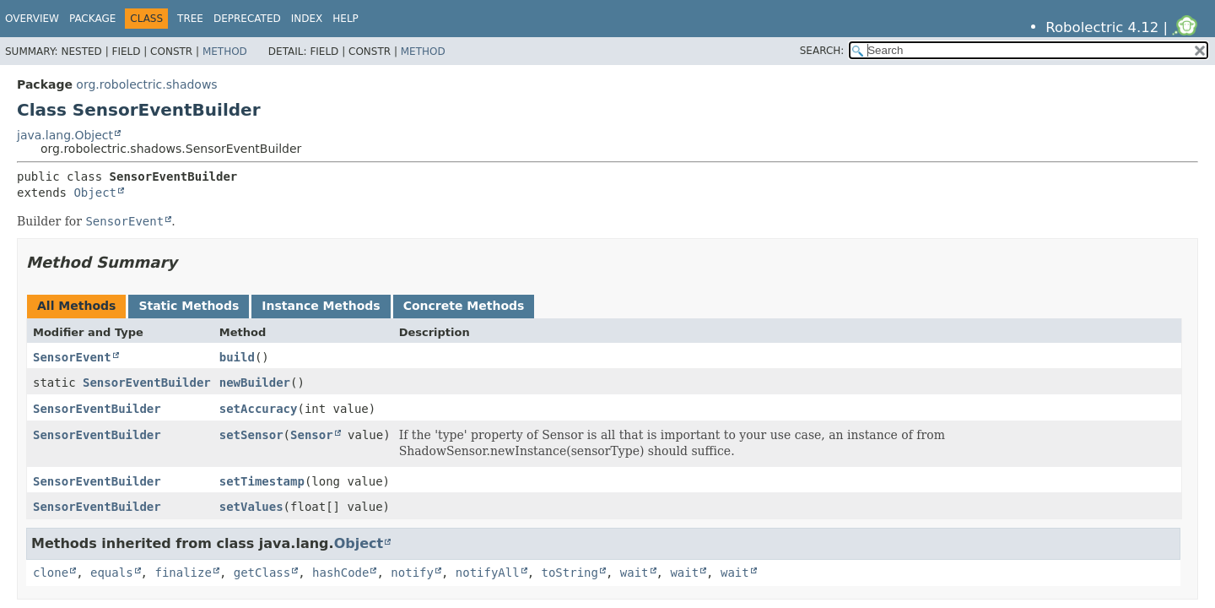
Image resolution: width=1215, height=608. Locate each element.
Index (307, 18)
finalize (182, 572)
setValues (251, 506)
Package (92, 18)
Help (345, 18)
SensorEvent (72, 357)
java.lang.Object (65, 135)
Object (94, 192)
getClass (262, 572)
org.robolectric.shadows (146, 84)
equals (111, 572)
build (237, 357)
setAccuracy (258, 408)
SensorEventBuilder (147, 382)
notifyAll (488, 572)
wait (634, 572)
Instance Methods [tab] (321, 305)
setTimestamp (262, 481)
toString (570, 572)
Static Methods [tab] (188, 305)
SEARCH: (822, 51)
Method (224, 51)
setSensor (251, 435)
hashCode (340, 572)
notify (412, 572)
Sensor (311, 435)
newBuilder (254, 382)
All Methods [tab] (76, 305)
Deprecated (247, 18)
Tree (190, 18)
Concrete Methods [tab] (464, 305)
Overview (32, 18)
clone (50, 572)
